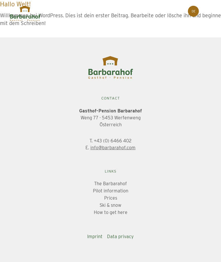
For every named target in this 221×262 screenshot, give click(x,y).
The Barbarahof (110, 183)
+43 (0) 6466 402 (113, 141)
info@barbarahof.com (113, 147)
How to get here (110, 212)
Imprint (94, 236)
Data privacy (120, 236)
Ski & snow (110, 205)
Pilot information (110, 191)
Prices (110, 198)
